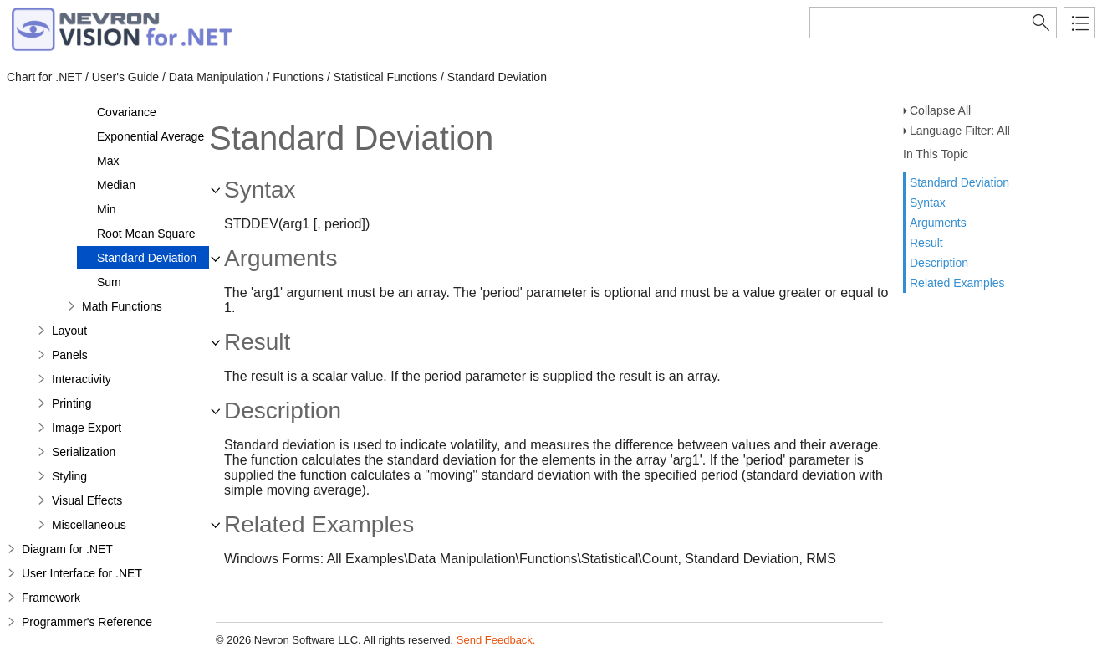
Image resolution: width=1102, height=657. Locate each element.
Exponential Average (150, 136)
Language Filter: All (960, 130)
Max (108, 160)
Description (939, 262)
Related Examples (957, 283)
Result (926, 242)
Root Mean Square (146, 233)
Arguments (938, 222)
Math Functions (122, 306)
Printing (71, 403)
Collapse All (940, 110)
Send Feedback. (496, 640)
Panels (70, 355)
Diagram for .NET (67, 549)
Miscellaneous (89, 524)
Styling (69, 476)
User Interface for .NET (82, 573)
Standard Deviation (959, 182)
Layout (69, 330)
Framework (51, 597)
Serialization (83, 452)
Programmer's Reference (87, 622)
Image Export (86, 427)
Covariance (126, 112)
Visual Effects (87, 500)
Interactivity (81, 379)
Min (106, 209)
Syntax (928, 202)
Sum (109, 282)
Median (116, 185)
